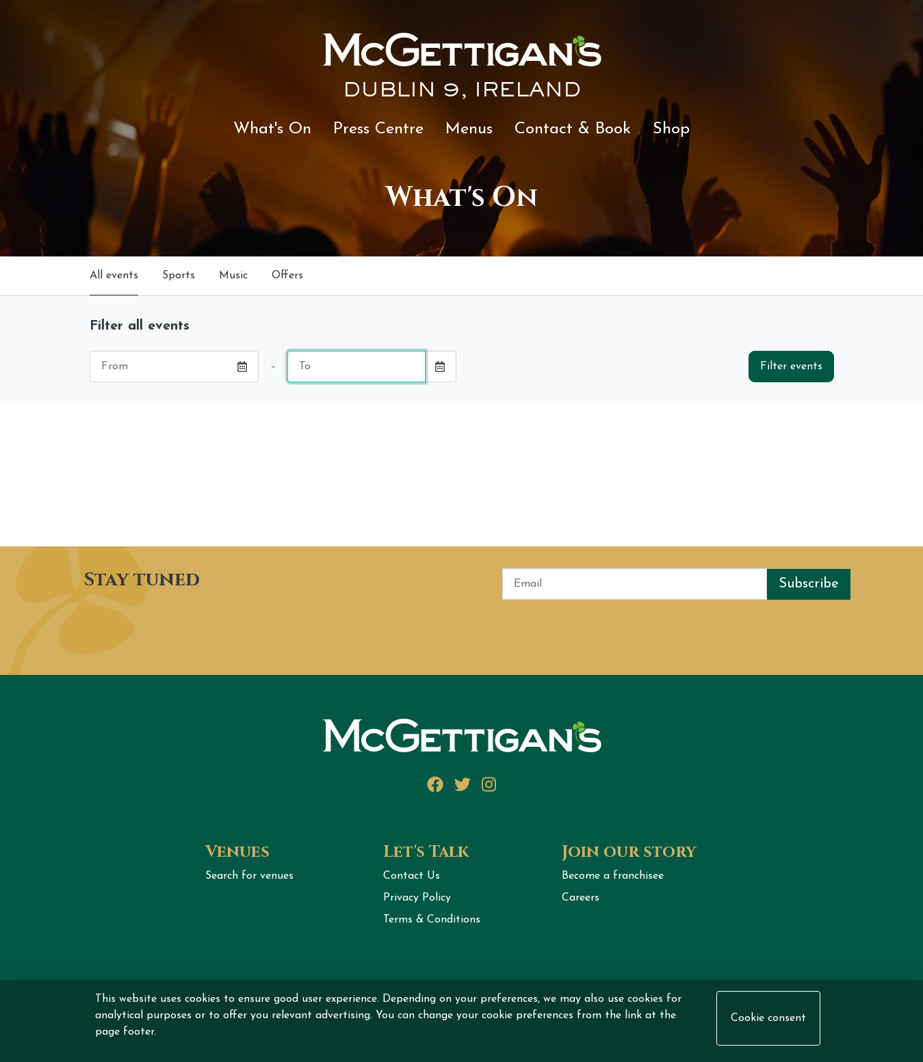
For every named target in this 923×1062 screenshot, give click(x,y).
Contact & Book (573, 129)
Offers (287, 275)
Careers (580, 897)
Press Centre (378, 129)
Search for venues (249, 876)
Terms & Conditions (431, 919)
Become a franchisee (613, 876)
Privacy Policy (417, 897)
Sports (178, 275)
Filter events (791, 366)
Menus (469, 129)
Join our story (629, 852)
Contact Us (411, 876)
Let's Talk (426, 852)
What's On (272, 129)
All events (114, 275)
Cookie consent (768, 1018)
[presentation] (177, 626)
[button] (242, 366)
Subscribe (809, 584)
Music (233, 275)
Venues (237, 852)
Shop (671, 129)
